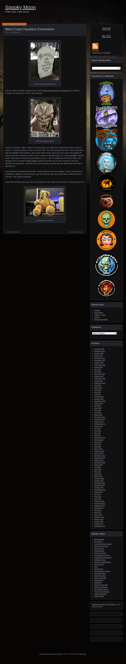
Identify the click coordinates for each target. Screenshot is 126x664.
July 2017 (97, 428)
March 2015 (98, 476)
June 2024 (97, 372)
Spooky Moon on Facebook (101, 53)
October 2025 (98, 353)
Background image (98, 604)
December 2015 (99, 456)
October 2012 (98, 521)
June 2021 (97, 390)
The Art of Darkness (101, 587)
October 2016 (98, 440)
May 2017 (97, 433)
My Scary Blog (99, 564)
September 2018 (99, 401)
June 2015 (97, 469)
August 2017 (98, 426)
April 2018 (97, 412)
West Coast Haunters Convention (56, 91)
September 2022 (99, 383)
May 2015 (97, 472)
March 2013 (98, 515)
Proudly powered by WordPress (50, 654)
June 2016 (97, 442)
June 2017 (97, 431)
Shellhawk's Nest (100, 576)
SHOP (106, 28)
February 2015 (99, 478)
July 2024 (97, 369)
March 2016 (98, 449)
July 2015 (97, 467)
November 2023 (99, 374)
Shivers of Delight (100, 578)
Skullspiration (98, 580)
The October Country (101, 589)
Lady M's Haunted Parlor (102, 562)
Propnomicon (98, 569)
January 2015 (98, 481)
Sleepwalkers (98, 313)
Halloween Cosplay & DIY (103, 558)
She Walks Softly (100, 573)
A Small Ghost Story (13, 232)
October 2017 (98, 422)
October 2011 (98, 524)
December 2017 (99, 417)
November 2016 (99, 437)
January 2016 (98, 453)
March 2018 (98, 415)
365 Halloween (99, 539)
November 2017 (99, 419)
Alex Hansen (32, 161)
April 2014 (97, 499)
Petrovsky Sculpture (101, 319)
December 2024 (99, 358)
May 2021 (97, 392)
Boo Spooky (98, 542)
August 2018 (98, 403)
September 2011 (99, 526)
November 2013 (99, 506)
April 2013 (97, 512)
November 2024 (99, 360)
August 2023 (98, 381)
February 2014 (99, 501)
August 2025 (98, 356)
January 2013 (98, 519)
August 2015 (98, 465)
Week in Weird (99, 596)
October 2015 (98, 460)
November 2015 (99, 458)
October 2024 (98, 363)
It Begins (97, 310)
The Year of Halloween (101, 592)
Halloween (15, 32)
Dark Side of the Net (101, 546)
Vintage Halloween (100, 594)
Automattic (82, 654)
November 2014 (99, 485)
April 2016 (97, 447)
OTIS (96, 567)
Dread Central (99, 548)
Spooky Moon (20, 7)
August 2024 (98, 367)
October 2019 (98, 397)
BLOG (106, 36)
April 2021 (97, 394)
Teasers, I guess (99, 315)
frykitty (12, 24)
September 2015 (99, 462)
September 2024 (99, 365)
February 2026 (99, 349)
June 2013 (97, 510)
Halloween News (99, 560)
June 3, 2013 (21, 24)
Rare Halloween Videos (102, 571)
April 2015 (97, 474)
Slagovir (97, 317)
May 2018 (97, 410)
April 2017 (97, 435)
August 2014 (98, 492)
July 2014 (97, 494)
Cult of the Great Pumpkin (103, 544)
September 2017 (99, 424)
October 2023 (98, 376)
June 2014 (97, 496)
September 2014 (99, 490)
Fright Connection (100, 553)
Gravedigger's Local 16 (102, 555)
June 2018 (97, 408)
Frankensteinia (99, 551)
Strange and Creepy (101, 585)
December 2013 (99, 503)
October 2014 (98, 487)
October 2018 (98, 399)
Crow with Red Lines (76, 232)
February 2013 (99, 517)
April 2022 (97, 385)
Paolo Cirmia (111, 604)
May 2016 (97, 444)
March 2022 (98, 388)
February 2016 (99, 451)
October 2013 (98, 508)
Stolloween (98, 583)
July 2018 (97, 406)
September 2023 (99, 378)
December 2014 (99, 483)
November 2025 (99, 351)
